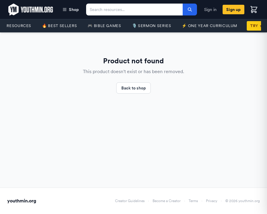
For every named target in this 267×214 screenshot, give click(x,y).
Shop (70, 9)
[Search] (190, 9)
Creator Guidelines (130, 201)
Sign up (233, 9)
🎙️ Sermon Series (151, 25)
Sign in (210, 9)
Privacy (211, 201)
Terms (193, 201)
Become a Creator (167, 201)
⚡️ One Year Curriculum (209, 25)
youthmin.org (21, 201)
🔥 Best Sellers (59, 25)
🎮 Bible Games (104, 25)
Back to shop (133, 88)
